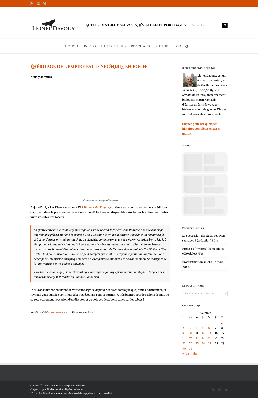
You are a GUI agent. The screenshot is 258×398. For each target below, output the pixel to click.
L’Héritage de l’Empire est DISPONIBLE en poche (88, 67)
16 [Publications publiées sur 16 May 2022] (183, 338)
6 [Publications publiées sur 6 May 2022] (209, 327)
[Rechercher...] (205, 25)
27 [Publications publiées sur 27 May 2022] (209, 343)
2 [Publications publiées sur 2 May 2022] (183, 327)
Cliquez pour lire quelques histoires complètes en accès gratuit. (201, 128)
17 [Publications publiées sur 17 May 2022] (190, 338)
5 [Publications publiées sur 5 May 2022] (202, 327)
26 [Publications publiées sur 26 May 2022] (203, 343)
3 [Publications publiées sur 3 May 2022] (190, 327)
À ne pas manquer (60, 312)
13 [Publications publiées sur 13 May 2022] (209, 333)
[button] (186, 45)
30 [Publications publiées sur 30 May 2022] (184, 348)
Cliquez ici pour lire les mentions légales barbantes (56, 389)
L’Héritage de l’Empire (95, 207)
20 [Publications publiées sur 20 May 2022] (210, 338)
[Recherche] (225, 25)
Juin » (195, 353)
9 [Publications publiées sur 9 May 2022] (183, 333)
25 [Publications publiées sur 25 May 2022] (197, 343)
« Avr (185, 353)
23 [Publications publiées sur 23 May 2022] (183, 343)
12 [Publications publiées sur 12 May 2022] (203, 333)
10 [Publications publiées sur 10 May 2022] (190, 333)
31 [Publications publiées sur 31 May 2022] (190, 348)
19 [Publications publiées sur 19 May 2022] (203, 338)
